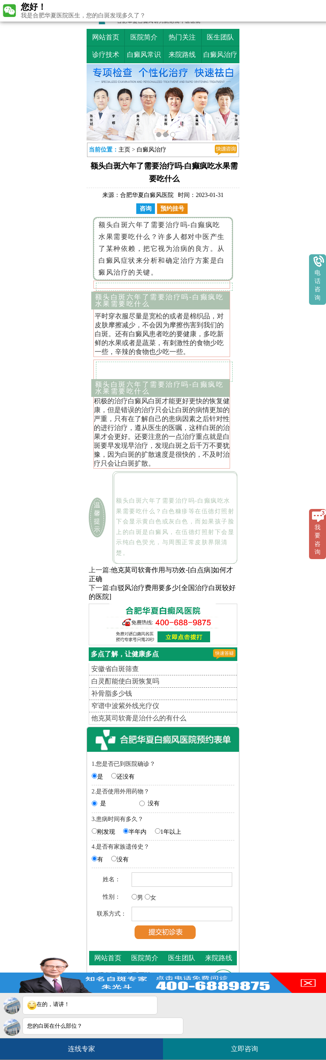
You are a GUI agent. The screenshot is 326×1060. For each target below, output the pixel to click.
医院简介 (143, 37)
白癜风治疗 (220, 54)
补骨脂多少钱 (111, 693)
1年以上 (170, 832)
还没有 (126, 776)
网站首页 (105, 37)
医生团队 (220, 37)
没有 (154, 803)
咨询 (146, 208)
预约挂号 (172, 208)
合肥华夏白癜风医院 (147, 195)
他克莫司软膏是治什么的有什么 (138, 718)
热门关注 (182, 37)
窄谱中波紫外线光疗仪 (125, 705)
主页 (124, 149)
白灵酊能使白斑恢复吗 (125, 681)
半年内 (137, 832)
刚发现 (106, 832)
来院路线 (182, 54)
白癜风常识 (144, 54)
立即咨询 (249, 1045)
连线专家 (81, 1048)
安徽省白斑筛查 (115, 668)
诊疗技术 (105, 54)
